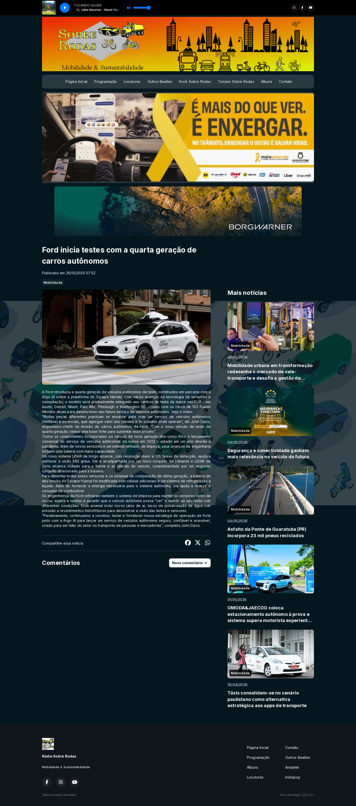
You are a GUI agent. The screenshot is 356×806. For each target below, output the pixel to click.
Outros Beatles (160, 81)
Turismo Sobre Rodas (236, 81)
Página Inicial (76, 81)
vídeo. (188, 412)
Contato (285, 81)
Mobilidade (53, 282)
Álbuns (266, 81)
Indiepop (292, 777)
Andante (292, 767)
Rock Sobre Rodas (195, 81)
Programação (105, 81)
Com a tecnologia (297, 795)
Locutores (132, 81)
